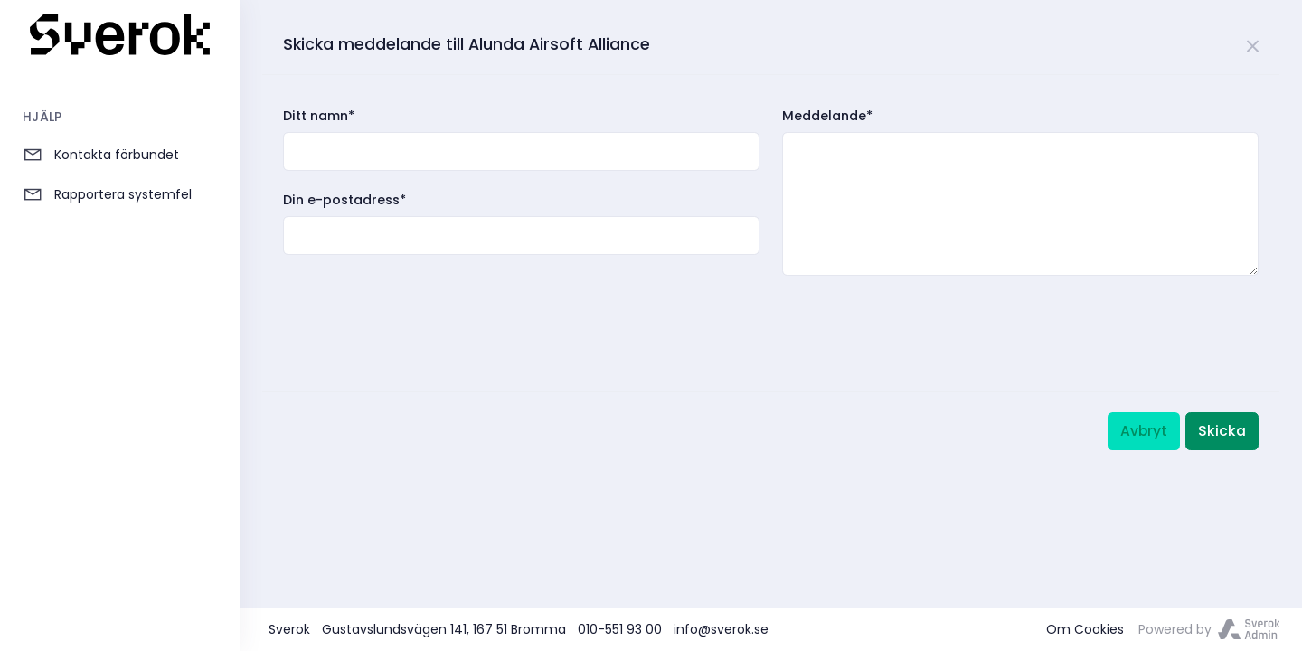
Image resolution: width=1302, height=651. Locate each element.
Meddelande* (827, 116)
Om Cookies (1085, 629)
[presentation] (420, 314)
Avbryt (1143, 430)
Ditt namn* (318, 116)
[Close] (1253, 42)
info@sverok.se (721, 629)
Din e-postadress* (344, 200)
